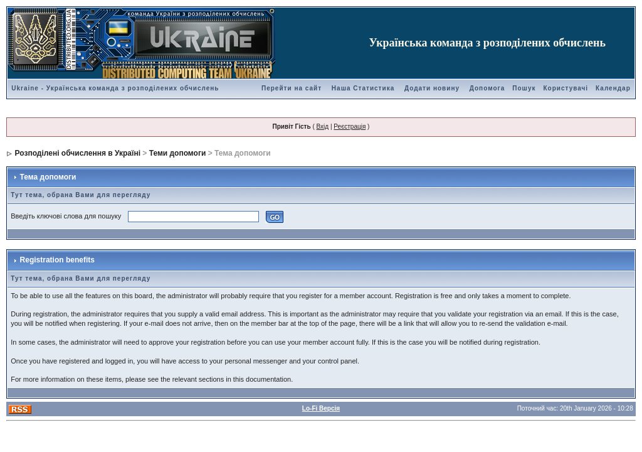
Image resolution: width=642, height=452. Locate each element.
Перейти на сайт (291, 88)
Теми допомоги (177, 153)
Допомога (487, 88)
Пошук (523, 88)
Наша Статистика (363, 88)
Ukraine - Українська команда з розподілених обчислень (115, 88)
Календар (613, 88)
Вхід (323, 126)
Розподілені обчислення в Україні (77, 153)
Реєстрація (350, 126)
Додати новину (432, 88)
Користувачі (565, 88)
